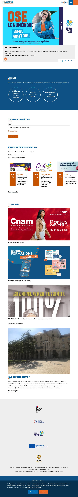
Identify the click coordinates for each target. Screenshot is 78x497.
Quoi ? (10, 124)
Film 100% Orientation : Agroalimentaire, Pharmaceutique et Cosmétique (30, 319)
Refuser (32, 492)
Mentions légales (37, 480)
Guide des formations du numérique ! (19, 281)
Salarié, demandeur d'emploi (33, 94)
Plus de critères (12, 131)
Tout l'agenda (13, 192)
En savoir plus (13, 391)
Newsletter (62, 2)
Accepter (43, 492)
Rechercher (13, 136)
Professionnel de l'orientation (50, 94)
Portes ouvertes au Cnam (16, 242)
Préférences (38, 487)
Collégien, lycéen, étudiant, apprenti (16, 95)
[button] (60, 60)
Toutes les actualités (15, 323)
